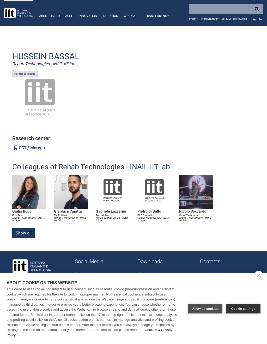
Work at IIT (132, 16)
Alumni (226, 19)
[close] (258, 275)
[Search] (226, 9)
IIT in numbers (210, 19)
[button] (66, 13)
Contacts (240, 19)
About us (46, 16)
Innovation (88, 16)
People (193, 19)
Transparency (157, 16)
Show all (24, 233)
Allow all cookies (205, 309)
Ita (260, 19)
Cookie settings (243, 309)
